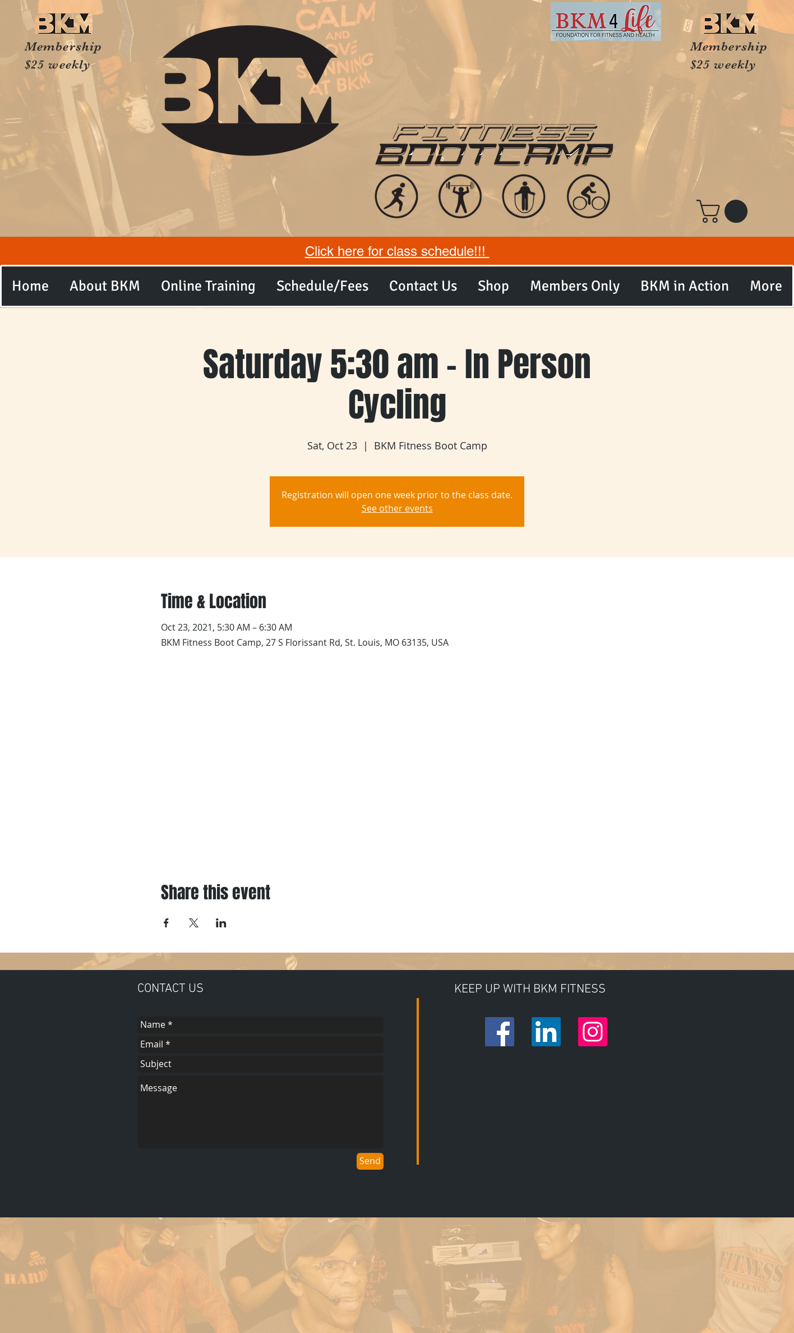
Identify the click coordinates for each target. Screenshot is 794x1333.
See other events (397, 508)
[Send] (370, 1161)
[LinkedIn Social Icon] (546, 1031)
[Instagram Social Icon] (592, 1031)
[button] (724, 211)
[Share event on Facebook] (166, 922)
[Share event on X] (193, 922)
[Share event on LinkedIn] (221, 922)
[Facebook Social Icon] (499, 1031)
